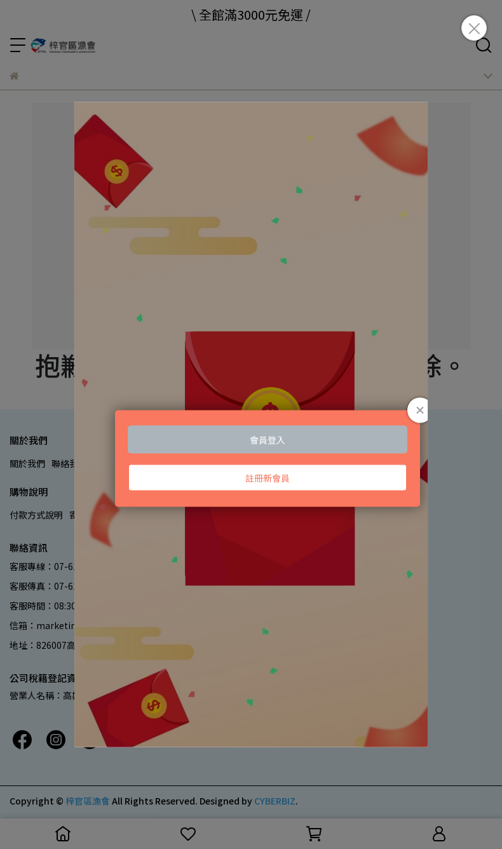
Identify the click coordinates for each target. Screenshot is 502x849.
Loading (251, 424)
